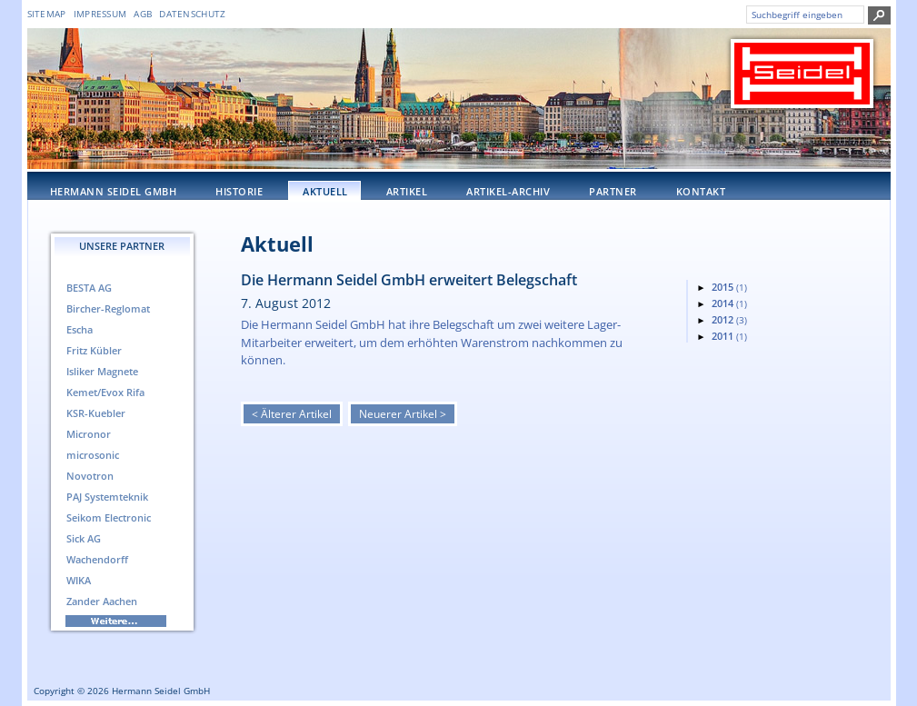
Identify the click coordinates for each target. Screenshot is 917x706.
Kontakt (701, 191)
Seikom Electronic (108, 517)
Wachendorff (97, 559)
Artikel (407, 191)
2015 (729, 286)
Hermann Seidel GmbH (113, 191)
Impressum (100, 13)
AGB (143, 13)
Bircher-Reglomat (108, 308)
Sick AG (83, 538)
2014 (729, 303)
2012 (729, 319)
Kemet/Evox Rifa (105, 392)
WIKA (78, 580)
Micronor (88, 434)
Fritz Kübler (94, 350)
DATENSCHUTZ (192, 13)
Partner (613, 191)
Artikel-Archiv (508, 191)
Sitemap (46, 13)
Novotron (90, 475)
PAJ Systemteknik (107, 496)
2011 (729, 336)
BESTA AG (89, 287)
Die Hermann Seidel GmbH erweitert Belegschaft (409, 280)
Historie (239, 191)
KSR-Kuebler (95, 413)
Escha (79, 329)
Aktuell (325, 191)
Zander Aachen (101, 601)
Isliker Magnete (102, 371)
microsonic (92, 455)
